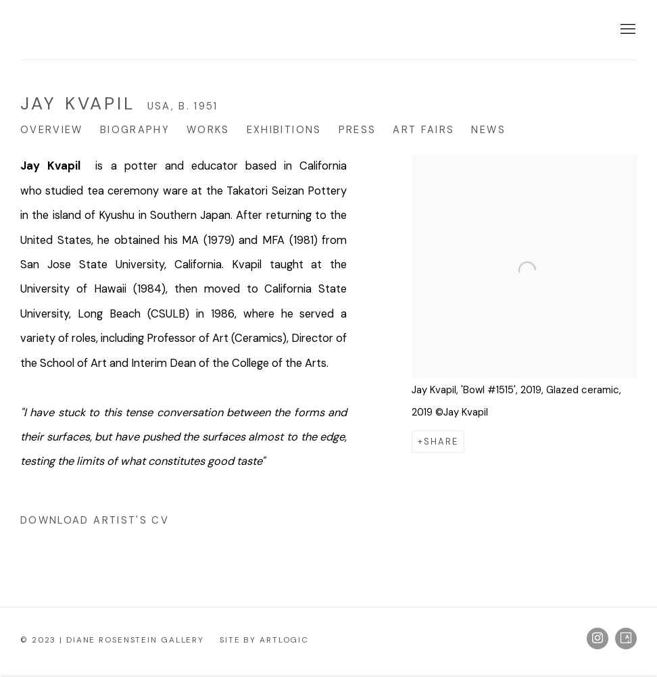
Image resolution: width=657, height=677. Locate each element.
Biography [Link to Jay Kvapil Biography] (135, 129)
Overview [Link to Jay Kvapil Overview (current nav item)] (51, 129)
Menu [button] (626, 30)
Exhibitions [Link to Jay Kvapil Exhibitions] (284, 129)
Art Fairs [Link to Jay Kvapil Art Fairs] (423, 129)
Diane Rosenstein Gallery (121, 30)
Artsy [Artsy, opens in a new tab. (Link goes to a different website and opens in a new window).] (626, 638)
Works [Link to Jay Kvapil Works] (208, 129)
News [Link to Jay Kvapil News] (488, 129)
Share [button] (441, 441)
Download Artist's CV (106, 522)
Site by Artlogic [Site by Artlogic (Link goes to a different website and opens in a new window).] (264, 639)
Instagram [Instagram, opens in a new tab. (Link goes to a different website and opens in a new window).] (597, 638)
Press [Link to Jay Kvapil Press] (357, 129)
